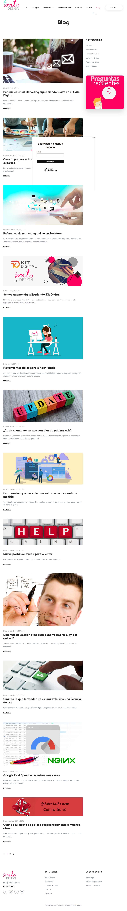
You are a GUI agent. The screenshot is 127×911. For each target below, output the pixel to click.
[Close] (94, 137)
